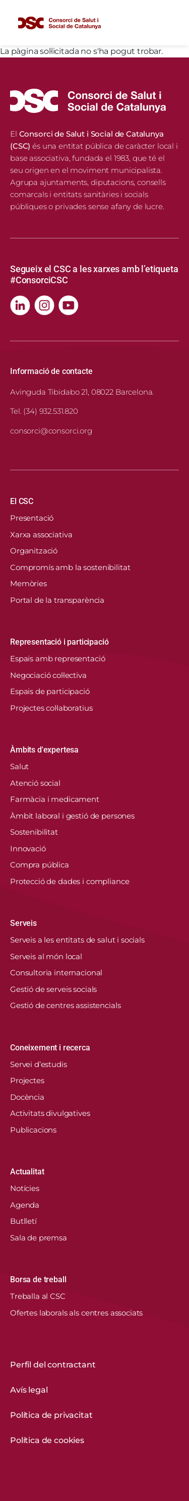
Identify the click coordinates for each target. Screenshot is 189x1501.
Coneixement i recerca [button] (50, 1047)
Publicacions (33, 1130)
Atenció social (35, 783)
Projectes (27, 1080)
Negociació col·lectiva (48, 675)
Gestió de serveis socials (53, 989)
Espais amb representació (57, 658)
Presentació (31, 518)
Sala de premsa (38, 1237)
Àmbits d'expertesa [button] (44, 750)
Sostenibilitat (34, 832)
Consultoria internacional (56, 972)
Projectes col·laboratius (51, 708)
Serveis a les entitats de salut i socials (77, 940)
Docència (27, 1097)
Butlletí (23, 1221)
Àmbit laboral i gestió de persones (72, 816)
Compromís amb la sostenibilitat (70, 567)
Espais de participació (50, 691)
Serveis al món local (46, 956)
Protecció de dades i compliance (69, 881)
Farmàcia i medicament (54, 799)
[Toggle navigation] (170, 22)
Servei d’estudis (38, 1064)
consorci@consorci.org (51, 430)
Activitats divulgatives (50, 1113)
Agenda (24, 1205)
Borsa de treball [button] (38, 1279)
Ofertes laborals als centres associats (76, 1313)
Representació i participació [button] (59, 642)
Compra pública (39, 864)
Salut (19, 766)
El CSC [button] (21, 501)
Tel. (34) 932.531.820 (44, 411)
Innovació (28, 848)
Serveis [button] (23, 923)
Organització (33, 550)
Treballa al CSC (38, 1296)
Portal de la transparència (57, 600)
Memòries (28, 583)
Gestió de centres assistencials (65, 1005)
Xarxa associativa (41, 534)
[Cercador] (147, 23)
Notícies (24, 1188)
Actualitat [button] (27, 1171)
